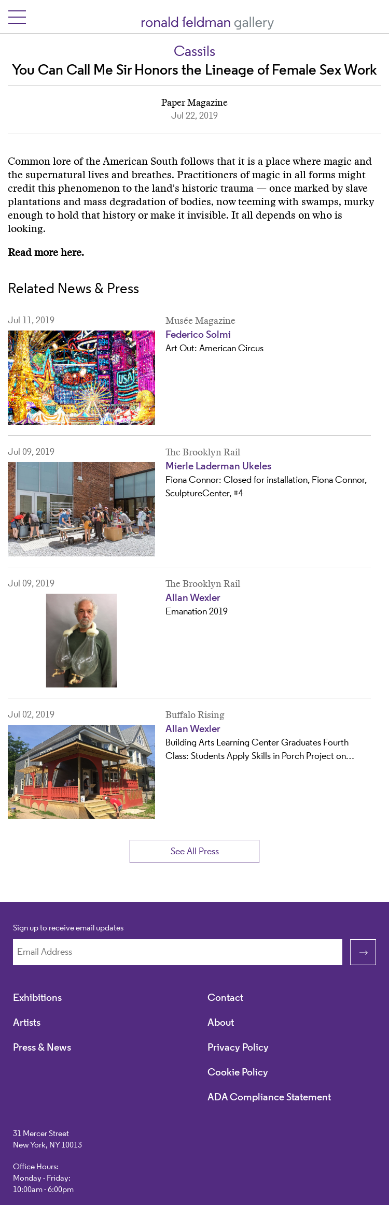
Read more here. (46, 253)
